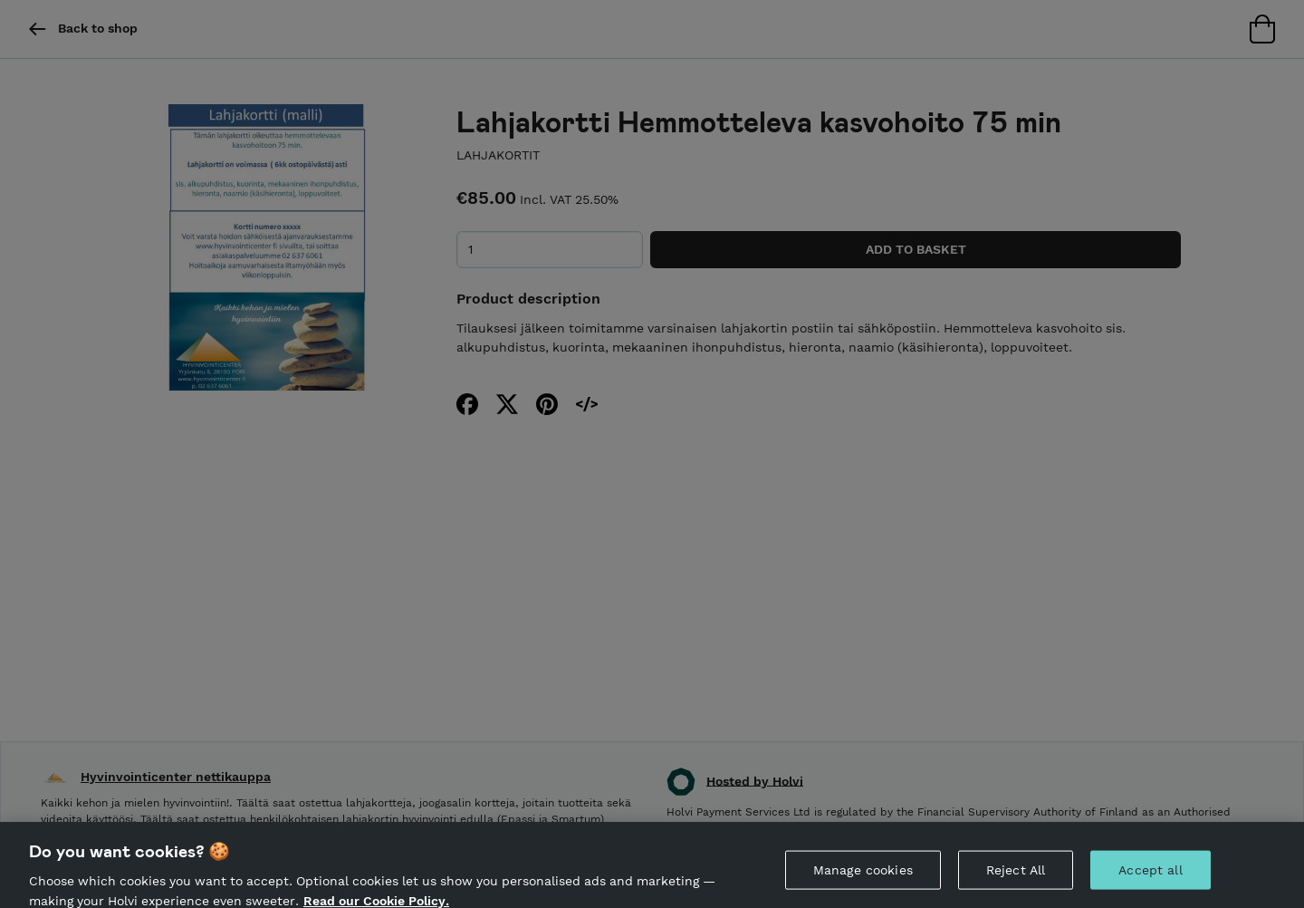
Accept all (1150, 874)
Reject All (1015, 874)
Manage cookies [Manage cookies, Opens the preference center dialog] (863, 874)
